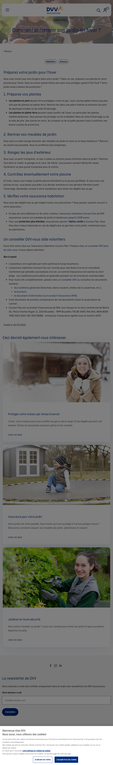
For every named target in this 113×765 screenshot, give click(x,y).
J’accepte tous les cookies (66, 761)
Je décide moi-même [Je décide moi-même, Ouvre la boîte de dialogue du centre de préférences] (43, 761)
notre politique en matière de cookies (36, 752)
